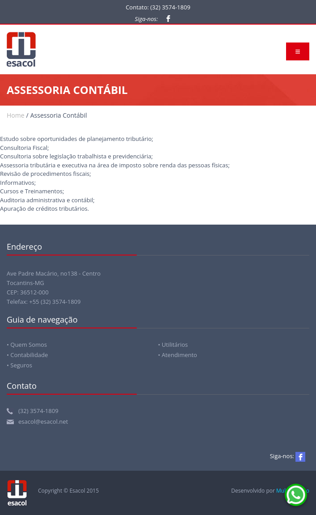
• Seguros (19, 365)
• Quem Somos (27, 344)
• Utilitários (173, 344)
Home (16, 115)
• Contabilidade (27, 355)
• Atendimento (177, 355)
